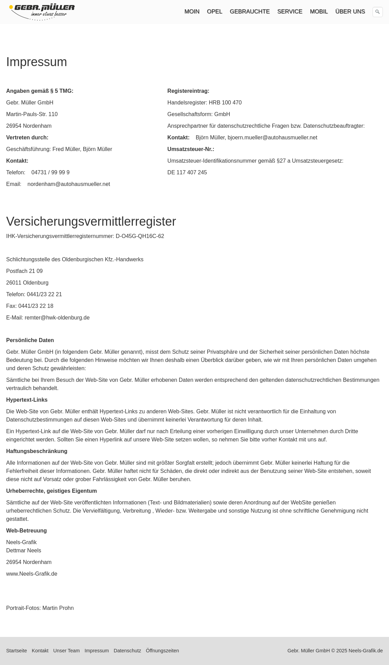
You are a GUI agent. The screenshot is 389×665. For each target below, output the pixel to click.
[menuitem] (192, 11)
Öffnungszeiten (162, 650)
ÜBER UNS (350, 11)
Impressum (97, 650)
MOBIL (319, 11)
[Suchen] (377, 12)
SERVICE (289, 11)
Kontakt (40, 650)
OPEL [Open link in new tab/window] (214, 11)
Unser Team (66, 650)
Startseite (16, 650)
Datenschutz (127, 650)
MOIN (192, 11)
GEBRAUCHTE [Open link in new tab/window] (250, 11)
